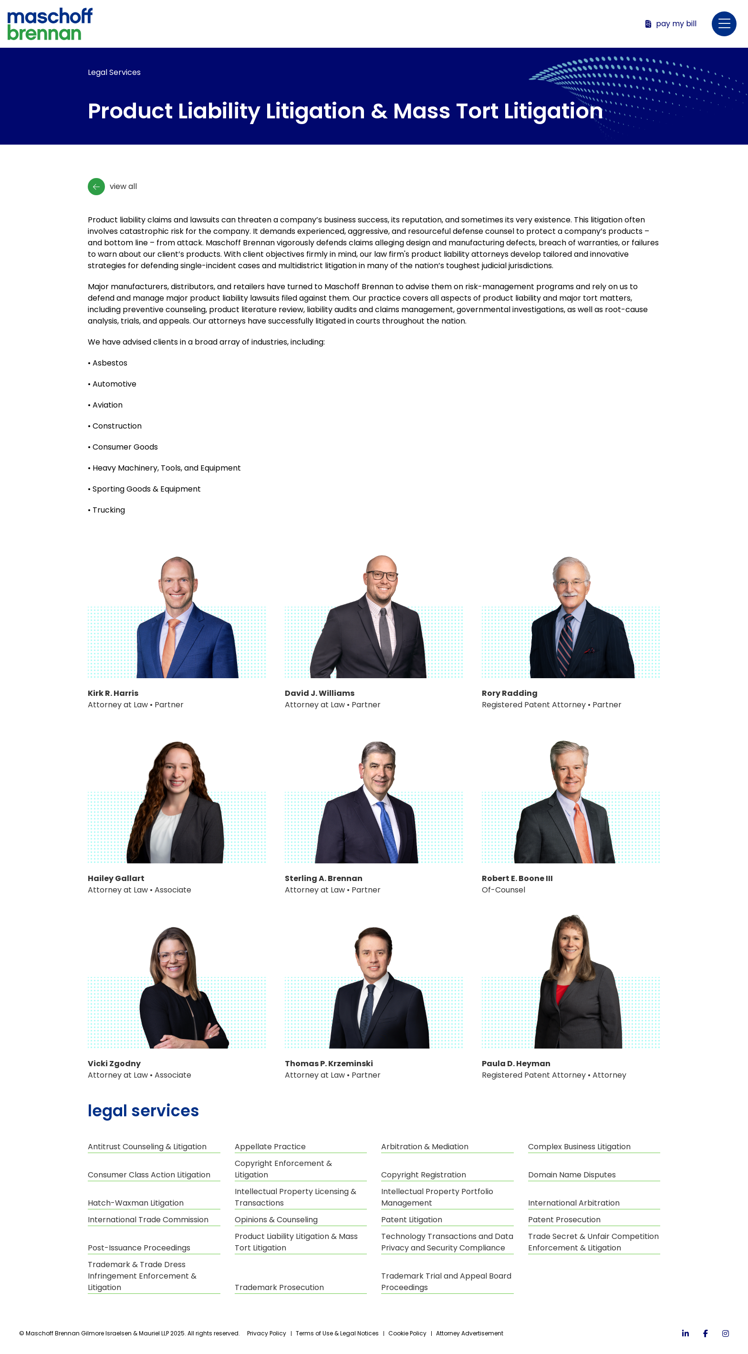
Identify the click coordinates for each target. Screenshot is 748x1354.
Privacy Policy (266, 1333)
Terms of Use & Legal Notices (337, 1333)
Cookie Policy (407, 1333)
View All (112, 186)
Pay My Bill (670, 23)
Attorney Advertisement (469, 1333)
